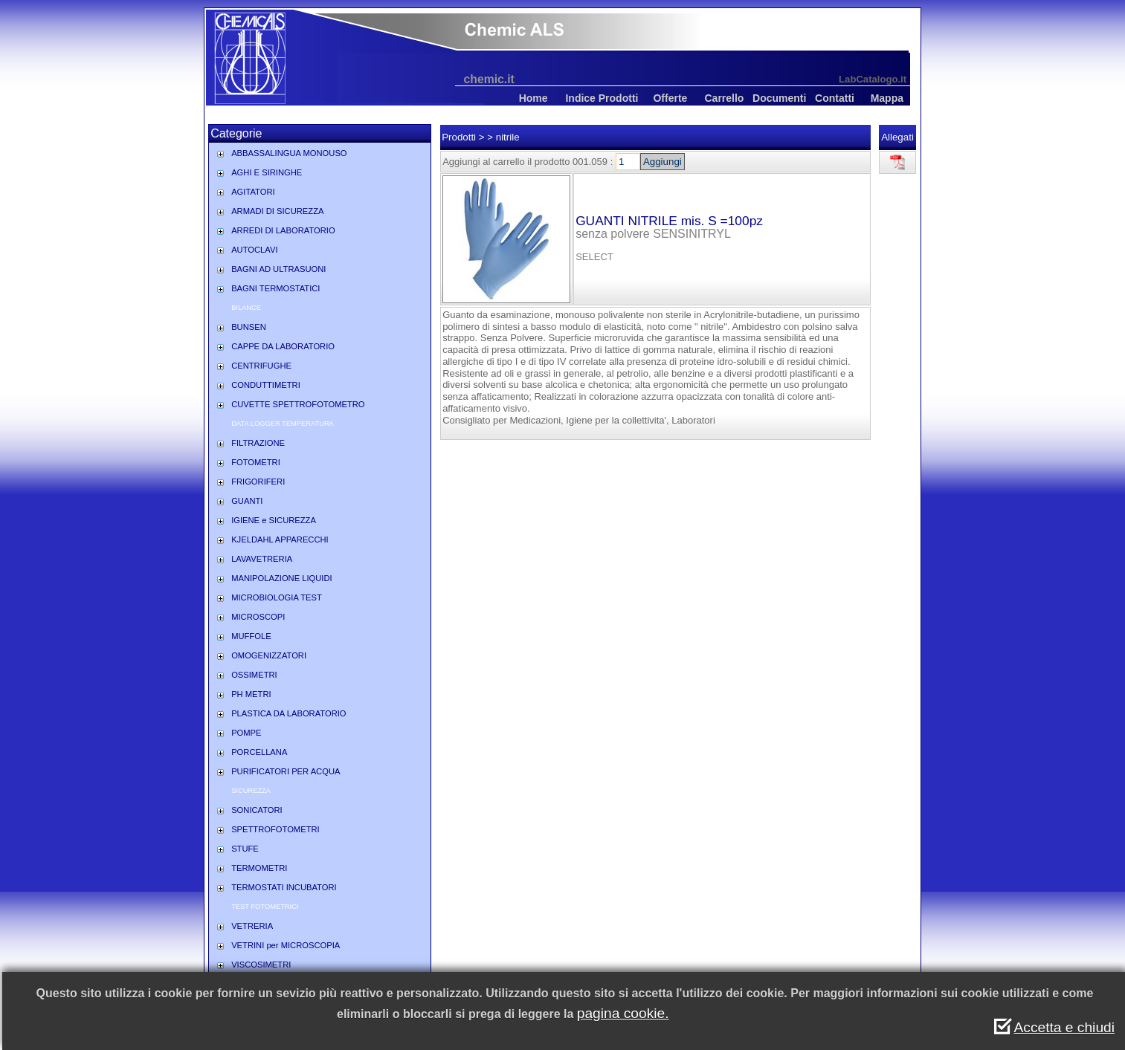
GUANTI (246, 500)
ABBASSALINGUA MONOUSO (288, 153)
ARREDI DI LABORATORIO (283, 230)
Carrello (724, 98)
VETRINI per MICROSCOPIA (285, 945)
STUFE (245, 848)
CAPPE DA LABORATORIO (283, 346)
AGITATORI (252, 191)
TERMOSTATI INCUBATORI (284, 887)
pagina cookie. (623, 1013)
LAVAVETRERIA (261, 558)
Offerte (670, 98)
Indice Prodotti (601, 98)
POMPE (246, 732)
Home (533, 98)
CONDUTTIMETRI (265, 384)
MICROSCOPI (258, 616)
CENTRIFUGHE (261, 365)
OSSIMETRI (254, 674)
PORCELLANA (259, 752)
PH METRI (251, 694)
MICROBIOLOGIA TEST (276, 597)
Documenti (779, 98)
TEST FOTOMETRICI (264, 906)
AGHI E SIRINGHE (266, 172)
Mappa (887, 98)
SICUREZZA (251, 790)
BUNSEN (248, 327)
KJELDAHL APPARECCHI (280, 539)
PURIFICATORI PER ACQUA (285, 771)
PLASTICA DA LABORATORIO (288, 713)
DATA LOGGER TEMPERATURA (282, 423)
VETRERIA (252, 925)
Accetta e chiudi (1064, 1027)
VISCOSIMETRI (261, 964)
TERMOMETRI (259, 867)
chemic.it (489, 79)
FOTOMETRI (255, 462)
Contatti (834, 98)
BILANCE (246, 307)
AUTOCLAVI (254, 249)
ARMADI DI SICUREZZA (277, 211)
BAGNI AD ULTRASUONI (278, 269)
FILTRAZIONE (258, 442)
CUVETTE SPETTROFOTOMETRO (297, 404)
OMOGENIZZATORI (268, 655)
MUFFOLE (251, 636)
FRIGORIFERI (258, 481)
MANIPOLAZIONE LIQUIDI (281, 578)
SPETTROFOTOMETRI (275, 829)
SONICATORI (257, 810)
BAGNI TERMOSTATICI (275, 288)
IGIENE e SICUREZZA (273, 520)
